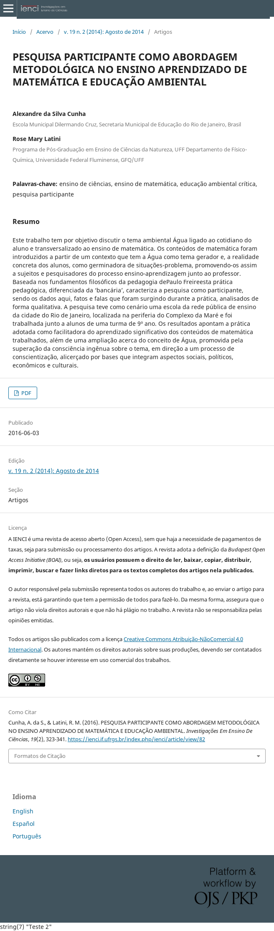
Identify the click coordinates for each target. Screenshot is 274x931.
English (23, 811)
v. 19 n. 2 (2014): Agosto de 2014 (104, 31)
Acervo (44, 31)
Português (27, 836)
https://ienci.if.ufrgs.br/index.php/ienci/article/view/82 (136, 739)
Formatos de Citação (40, 756)
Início (19, 31)
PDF (25, 393)
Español (24, 824)
